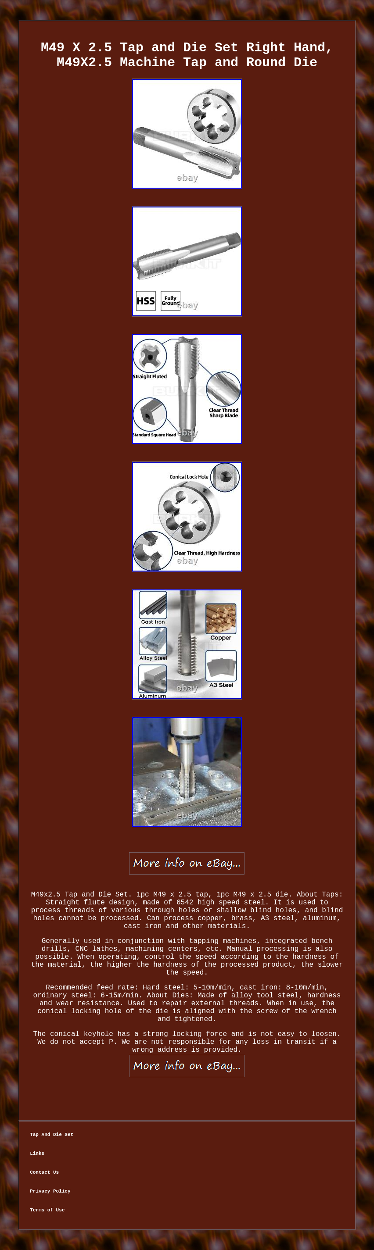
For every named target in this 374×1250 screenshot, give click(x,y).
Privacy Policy (50, 1191)
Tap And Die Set (51, 1134)
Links (37, 1153)
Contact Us (44, 1172)
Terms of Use (47, 1210)
